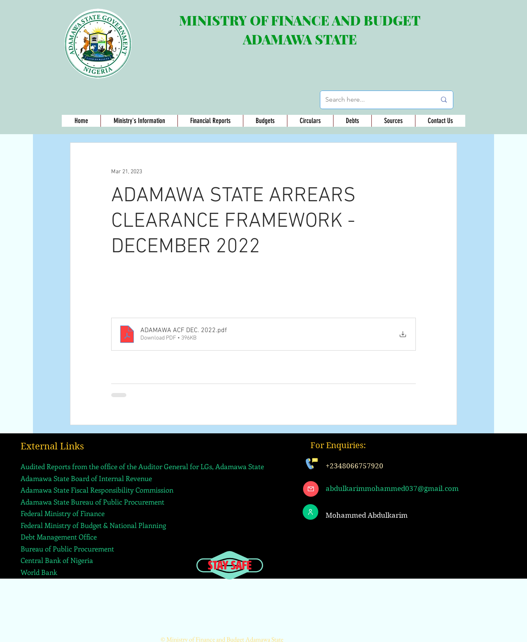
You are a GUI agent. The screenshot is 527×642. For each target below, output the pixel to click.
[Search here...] (374, 100)
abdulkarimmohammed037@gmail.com (392, 488)
